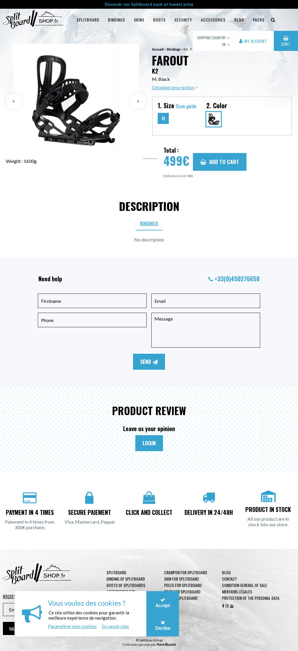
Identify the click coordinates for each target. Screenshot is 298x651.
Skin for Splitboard (181, 579)
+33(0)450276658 (237, 278)
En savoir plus (115, 626)
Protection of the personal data (250, 598)
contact (229, 579)
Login (149, 443)
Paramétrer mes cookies (72, 626)
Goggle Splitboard (181, 598)
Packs (259, 20)
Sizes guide (186, 106)
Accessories (213, 20)
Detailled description (175, 87)
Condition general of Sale (244, 585)
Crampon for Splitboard (185, 572)
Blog (226, 572)
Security (183, 20)
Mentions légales (237, 591)
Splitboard (88, 20)
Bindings (116, 20)
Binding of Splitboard (126, 579)
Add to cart (219, 162)
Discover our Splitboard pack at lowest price (149, 4)
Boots (159, 20)
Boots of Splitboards (126, 585)
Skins (139, 20)
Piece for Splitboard (182, 591)
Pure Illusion (166, 644)
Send (149, 361)
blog (239, 20)
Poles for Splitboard (183, 585)
